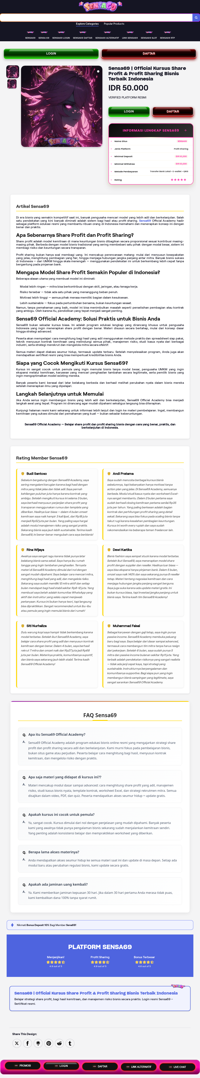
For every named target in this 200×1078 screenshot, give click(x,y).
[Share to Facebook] (27, 1056)
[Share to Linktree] (38, 1056)
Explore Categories (87, 24)
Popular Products (114, 24)
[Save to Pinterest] (48, 1056)
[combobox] (96, 18)
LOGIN (51, 55)
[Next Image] (99, 109)
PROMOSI (22, 1066)
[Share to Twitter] (16, 1056)
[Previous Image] (24, 109)
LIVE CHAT (177, 1066)
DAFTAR (149, 55)
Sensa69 (145, 218)
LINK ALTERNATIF (138, 1067)
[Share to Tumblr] (70, 1056)
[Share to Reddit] (59, 1056)
